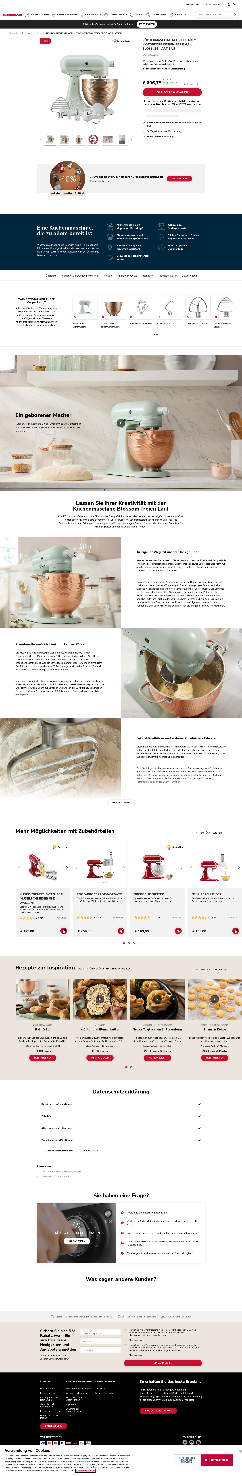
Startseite (13, 33)
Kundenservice (192, 4)
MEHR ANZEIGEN (42, 1057)
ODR (68, 1415)
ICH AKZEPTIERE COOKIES (216, 1460)
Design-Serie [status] (123, 41)
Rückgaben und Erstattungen (74, 1398)
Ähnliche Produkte (127, 275)
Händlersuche (53, 1426)
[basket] (234, 4)
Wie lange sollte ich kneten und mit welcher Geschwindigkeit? (157, 1253)
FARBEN (136, 14)
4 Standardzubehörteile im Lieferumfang (164, 69)
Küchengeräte (90, 14)
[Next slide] (131, 139)
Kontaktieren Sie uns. (51, 1411)
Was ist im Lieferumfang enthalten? (80, 275)
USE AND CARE (87, 1150)
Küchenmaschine (37, 14)
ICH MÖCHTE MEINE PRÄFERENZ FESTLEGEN (186, 1460)
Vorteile (108, 275)
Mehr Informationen (85, 1471)
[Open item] (75, 317)
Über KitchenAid (212, 4)
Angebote (177, 14)
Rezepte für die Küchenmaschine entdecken (104, 969)
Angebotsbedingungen (100, 181)
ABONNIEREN (163, 1363)
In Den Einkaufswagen (172, 92)
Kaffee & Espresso (64, 14)
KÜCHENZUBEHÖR (115, 14)
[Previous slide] (41, 139)
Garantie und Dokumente (47, 1405)
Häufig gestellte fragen (49, 1416)
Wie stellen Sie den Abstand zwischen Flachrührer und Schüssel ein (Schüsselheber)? (159, 1243)
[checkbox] (125, 1330)
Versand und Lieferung (77, 1393)
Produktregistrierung (158, 1410)
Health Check (47, 1388)
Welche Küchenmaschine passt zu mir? (144, 1212)
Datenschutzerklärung (60, 1358)
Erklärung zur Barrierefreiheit (74, 1410)
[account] (229, 4)
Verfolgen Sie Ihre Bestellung (49, 1398)
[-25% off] (45, 41)
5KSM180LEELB (150, 54)
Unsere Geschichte (105, 1393)
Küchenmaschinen (30, 33)
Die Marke (100, 1388)
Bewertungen (189, 275)
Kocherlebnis (156, 14)
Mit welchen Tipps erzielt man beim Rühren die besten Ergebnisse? (160, 1233)
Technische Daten (167, 275)
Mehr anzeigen (121, 802)
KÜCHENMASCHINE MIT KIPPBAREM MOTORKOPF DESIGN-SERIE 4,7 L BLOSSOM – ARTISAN (169, 44)
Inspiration (147, 275)
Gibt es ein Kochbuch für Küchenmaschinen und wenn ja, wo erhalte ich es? (159, 1223)
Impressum (71, 1404)
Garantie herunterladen (57, 1150)
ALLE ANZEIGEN (77, 1241)
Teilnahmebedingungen (78, 1388)
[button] (154, 334)
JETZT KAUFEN (147, 24)
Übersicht (51, 275)
